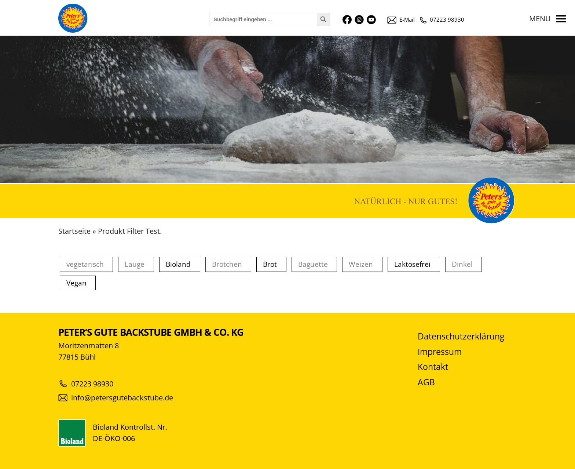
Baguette (313, 264)
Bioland (178, 264)
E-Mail (401, 19)
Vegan (76, 283)
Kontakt (433, 366)
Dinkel (462, 264)
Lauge (134, 264)
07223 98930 (442, 19)
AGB (426, 382)
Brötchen (227, 264)
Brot (270, 264)
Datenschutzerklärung (461, 336)
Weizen (361, 264)
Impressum (440, 351)
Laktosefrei (412, 264)
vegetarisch (85, 264)
